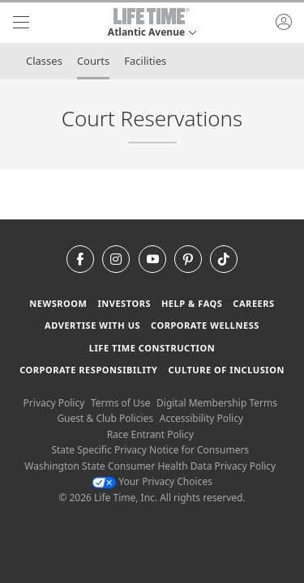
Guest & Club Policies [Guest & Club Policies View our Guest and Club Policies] (105, 418)
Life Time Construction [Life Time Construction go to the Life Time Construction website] (152, 348)
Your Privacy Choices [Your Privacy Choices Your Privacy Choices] (152, 481)
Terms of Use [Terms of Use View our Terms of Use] (120, 403)
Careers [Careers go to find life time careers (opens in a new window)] (253, 303)
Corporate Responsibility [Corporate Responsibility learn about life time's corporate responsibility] (88, 370)
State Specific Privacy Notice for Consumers (150, 450)
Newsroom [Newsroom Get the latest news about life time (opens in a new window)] (58, 303)
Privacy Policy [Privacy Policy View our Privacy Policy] (54, 403)
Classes (44, 60)
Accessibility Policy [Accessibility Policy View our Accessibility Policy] (201, 418)
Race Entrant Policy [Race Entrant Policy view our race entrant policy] (150, 434)
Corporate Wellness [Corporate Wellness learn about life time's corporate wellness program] (205, 325)
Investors (124, 303)
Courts (93, 60)
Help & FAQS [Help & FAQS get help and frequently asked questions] (192, 303)
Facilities (145, 60)
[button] (152, 22)
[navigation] (21, 23)
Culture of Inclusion (226, 370)
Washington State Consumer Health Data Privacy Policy (150, 466)
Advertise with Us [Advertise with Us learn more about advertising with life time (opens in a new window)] (92, 325)
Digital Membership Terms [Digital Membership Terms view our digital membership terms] (216, 403)
